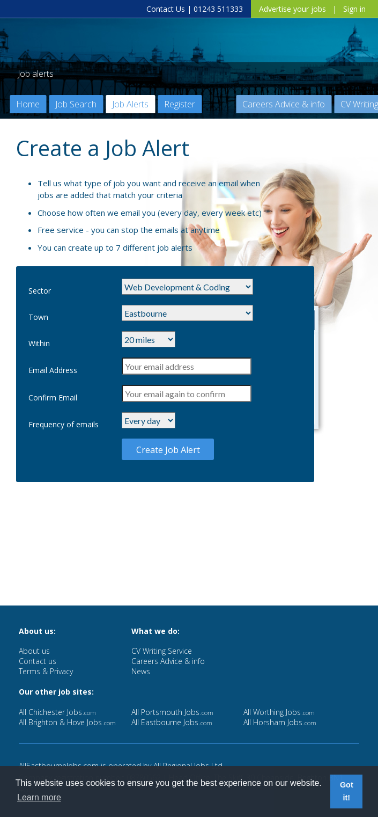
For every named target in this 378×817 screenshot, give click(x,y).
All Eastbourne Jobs (171, 722)
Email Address (52, 370)
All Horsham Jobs (279, 722)
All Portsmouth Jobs (172, 712)
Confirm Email (52, 397)
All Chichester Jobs (57, 712)
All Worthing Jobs (279, 712)
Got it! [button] (346, 791)
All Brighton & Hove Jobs (67, 722)
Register (179, 104)
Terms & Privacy (46, 671)
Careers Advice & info (283, 104)
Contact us (37, 661)
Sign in (354, 9)
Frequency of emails (63, 424)
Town (38, 317)
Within (39, 343)
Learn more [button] (39, 797)
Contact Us (165, 9)
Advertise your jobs (292, 9)
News (140, 671)
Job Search (76, 104)
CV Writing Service (161, 651)
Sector (39, 291)
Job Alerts (130, 104)
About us (34, 651)
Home (28, 104)
